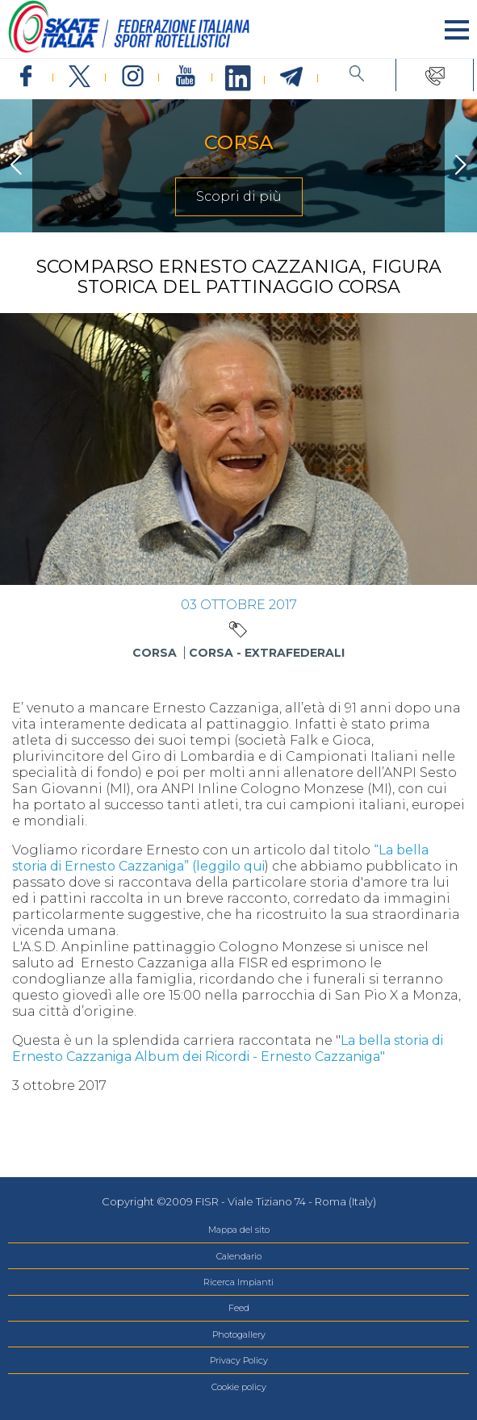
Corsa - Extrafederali (267, 652)
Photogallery (239, 1334)
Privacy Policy (239, 1360)
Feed (238, 1308)
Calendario (239, 1256)
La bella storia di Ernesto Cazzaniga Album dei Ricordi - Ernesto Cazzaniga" (227, 1048)
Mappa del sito (239, 1229)
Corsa (154, 652)
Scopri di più (239, 196)
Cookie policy (238, 1387)
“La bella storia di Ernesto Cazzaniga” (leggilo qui (220, 858)
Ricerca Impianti (238, 1282)
